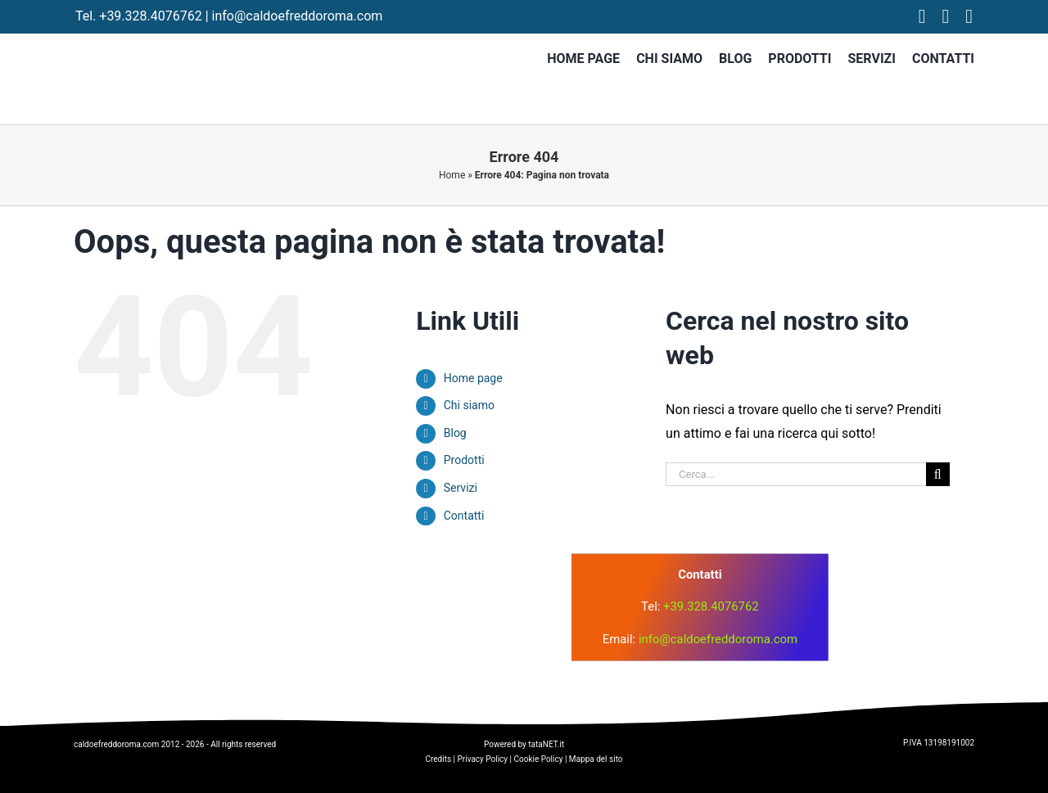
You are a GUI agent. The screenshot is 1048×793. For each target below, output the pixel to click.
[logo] (367, 580)
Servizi (460, 487)
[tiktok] (969, 16)
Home (452, 175)
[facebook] (922, 16)
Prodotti (464, 459)
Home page (473, 378)
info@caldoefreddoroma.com (297, 16)
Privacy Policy (483, 759)
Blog (455, 432)
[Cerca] (938, 474)
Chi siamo (469, 405)
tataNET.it (546, 744)
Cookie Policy (537, 759)
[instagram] (946, 16)
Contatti (464, 515)
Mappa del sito (596, 759)
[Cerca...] (796, 474)
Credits (438, 759)
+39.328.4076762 (150, 16)
